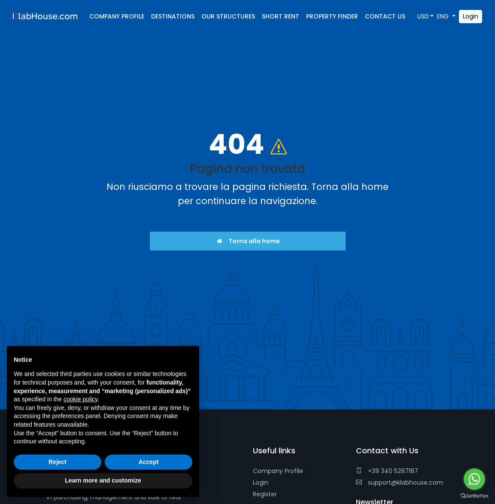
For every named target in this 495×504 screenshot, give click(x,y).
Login (260, 482)
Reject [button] (58, 461)
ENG (443, 16)
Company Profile (278, 471)
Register (265, 494)
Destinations (172, 16)
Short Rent (280, 16)
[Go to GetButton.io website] (474, 495)
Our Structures (228, 16)
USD (423, 16)
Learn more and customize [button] (103, 480)
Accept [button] (149, 461)
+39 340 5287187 (387, 471)
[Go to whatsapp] (474, 479)
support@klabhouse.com (399, 482)
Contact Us (385, 16)
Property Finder (332, 16)
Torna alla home (247, 241)
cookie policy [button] (80, 399)
